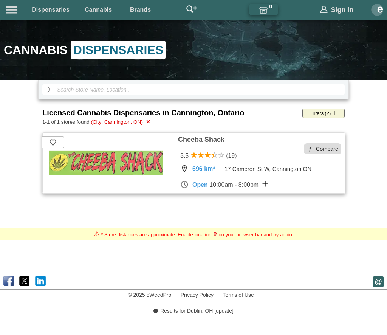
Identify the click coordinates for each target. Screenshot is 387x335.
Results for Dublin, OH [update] (193, 311)
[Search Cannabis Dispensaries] (193, 89)
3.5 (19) (208, 155)
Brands (140, 9)
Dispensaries (51, 9)
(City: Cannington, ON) (120, 122)
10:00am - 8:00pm (224, 184)
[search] (48, 89)
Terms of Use (238, 295)
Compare (323, 149)
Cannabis (98, 9)
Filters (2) (323, 113)
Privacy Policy (197, 295)
